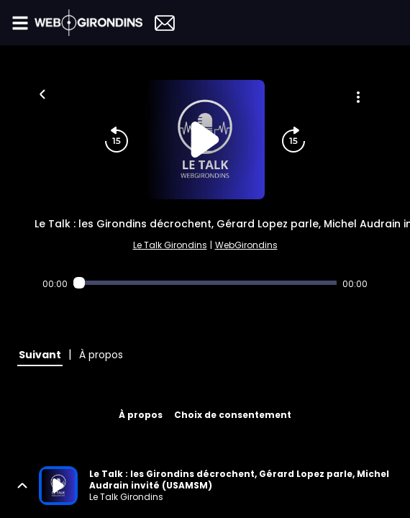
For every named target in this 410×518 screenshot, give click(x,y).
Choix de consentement (232, 415)
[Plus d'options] (358, 97)
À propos (141, 415)
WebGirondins (246, 245)
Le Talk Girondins (170, 245)
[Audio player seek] (204, 282)
